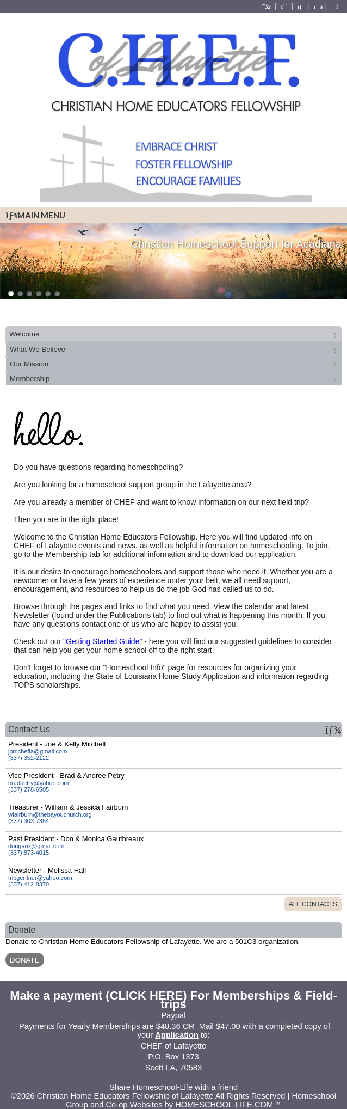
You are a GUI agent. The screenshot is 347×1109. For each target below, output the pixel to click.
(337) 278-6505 (28, 789)
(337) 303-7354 (28, 821)
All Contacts (313, 904)
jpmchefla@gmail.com (37, 751)
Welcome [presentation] (24, 334)
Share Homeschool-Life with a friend (173, 1087)
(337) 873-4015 (28, 852)
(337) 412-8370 (28, 884)
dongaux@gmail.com (36, 846)
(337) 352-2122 (28, 758)
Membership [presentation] (29, 379)
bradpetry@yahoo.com (38, 783)
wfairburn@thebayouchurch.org (50, 814)
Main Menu (35, 215)
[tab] (173, 333)
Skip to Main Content (173, 1078)
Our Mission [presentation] (29, 364)
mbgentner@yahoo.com (40, 877)
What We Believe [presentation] (37, 349)
